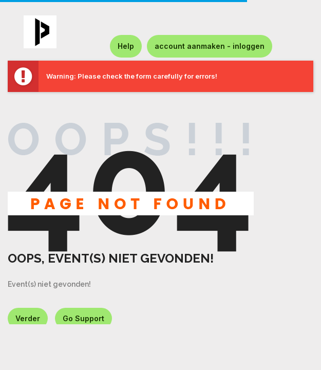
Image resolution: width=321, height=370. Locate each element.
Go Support (83, 318)
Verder (27, 318)
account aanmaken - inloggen (210, 46)
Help (126, 46)
